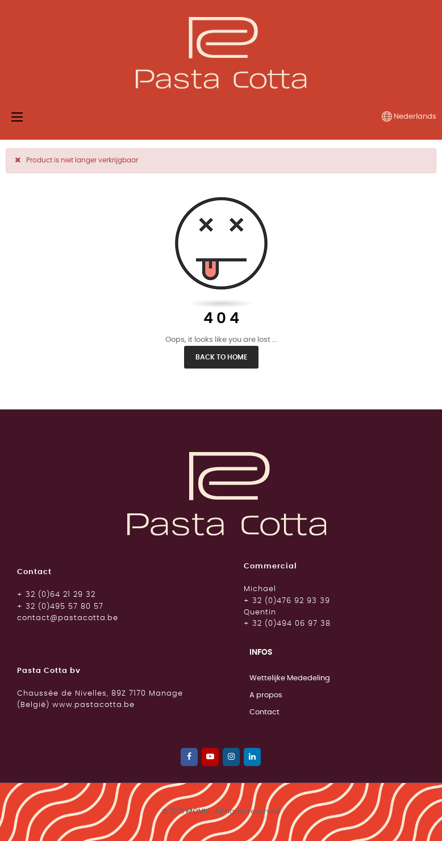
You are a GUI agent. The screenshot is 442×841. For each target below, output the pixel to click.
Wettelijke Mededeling (289, 678)
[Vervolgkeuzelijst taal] (409, 117)
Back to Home (221, 357)
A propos (265, 695)
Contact (264, 712)
